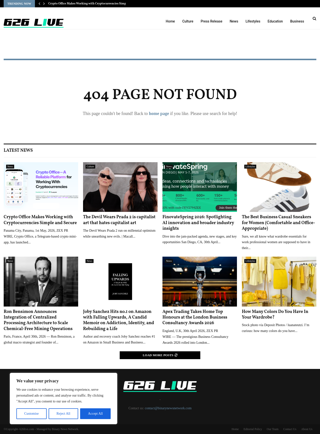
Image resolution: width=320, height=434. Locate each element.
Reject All (63, 413)
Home (170, 21)
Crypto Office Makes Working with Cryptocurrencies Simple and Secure (40, 220)
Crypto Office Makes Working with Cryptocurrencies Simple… (89, 4)
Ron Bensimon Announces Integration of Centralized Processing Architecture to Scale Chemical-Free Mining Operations (38, 320)
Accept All (95, 413)
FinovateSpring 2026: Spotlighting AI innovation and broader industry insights (198, 223)
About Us (306, 429)
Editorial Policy (253, 429)
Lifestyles (252, 21)
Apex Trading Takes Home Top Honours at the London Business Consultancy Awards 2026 (194, 317)
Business (297, 21)
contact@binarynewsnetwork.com (168, 408)
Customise (31, 413)
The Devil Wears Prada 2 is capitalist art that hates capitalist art (119, 220)
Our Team (272, 429)
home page (159, 113)
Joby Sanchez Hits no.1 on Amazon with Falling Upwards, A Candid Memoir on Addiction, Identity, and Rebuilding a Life (118, 320)
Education (275, 21)
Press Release (211, 21)
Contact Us (289, 429)
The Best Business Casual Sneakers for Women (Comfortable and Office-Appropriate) (278, 223)
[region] (63, 398)
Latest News (18, 151)
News (234, 21)
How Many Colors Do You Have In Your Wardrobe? (275, 314)
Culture (187, 21)
